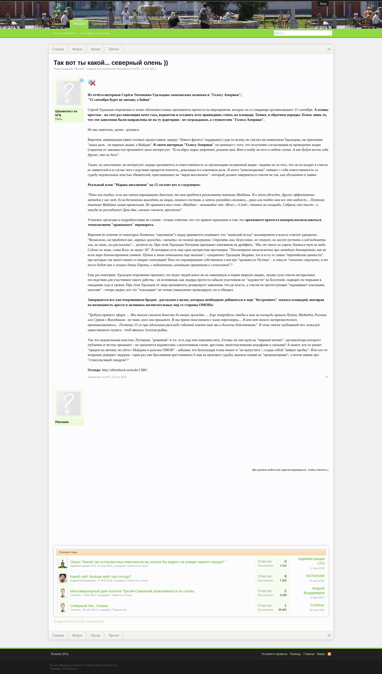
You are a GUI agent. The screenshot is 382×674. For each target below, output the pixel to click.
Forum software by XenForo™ (83, 665)
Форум (79, 24)
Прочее (79, 68)
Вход (323, 3)
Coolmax (75, 595)
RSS (329, 654)
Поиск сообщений (64, 33)
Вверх (321, 654)
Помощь (295, 654)
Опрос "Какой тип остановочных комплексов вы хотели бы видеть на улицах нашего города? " (148, 562)
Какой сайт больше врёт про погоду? (100, 576)
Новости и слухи (137, 565)
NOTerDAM (315, 576)
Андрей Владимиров (83, 580)
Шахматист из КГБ (128, 68)
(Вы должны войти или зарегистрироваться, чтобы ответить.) (290, 469)
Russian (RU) (59, 654)
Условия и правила (274, 654)
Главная (59, 24)
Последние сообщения (95, 33)
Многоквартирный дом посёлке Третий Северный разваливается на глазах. (132, 591)
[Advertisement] (208, 423)
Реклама (61, 422)
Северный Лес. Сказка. (89, 606)
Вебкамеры (123, 24)
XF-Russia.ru (69, 668)
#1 (326, 377)
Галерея (99, 24)
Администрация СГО (83, 565)
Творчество (119, 609)
